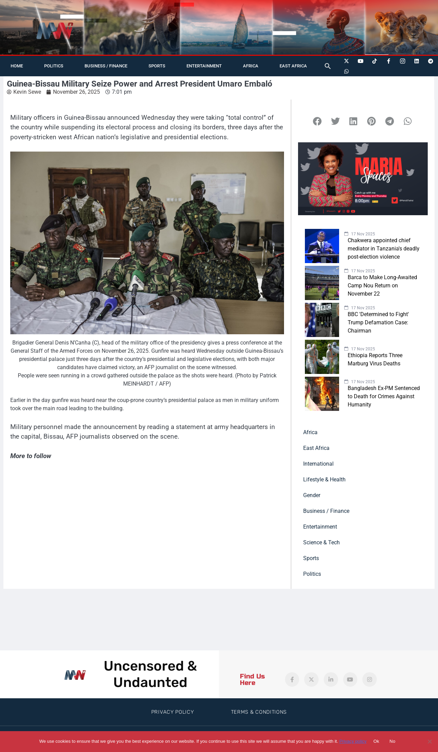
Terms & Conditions (259, 712)
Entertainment (204, 65)
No (392, 741)
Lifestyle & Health (324, 479)
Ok (376, 741)
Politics (53, 65)
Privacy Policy (172, 712)
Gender (311, 495)
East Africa (293, 65)
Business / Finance (106, 65)
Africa (250, 65)
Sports (157, 65)
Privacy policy (352, 741)
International (318, 464)
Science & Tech (321, 542)
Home (17, 65)
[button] (328, 66)
